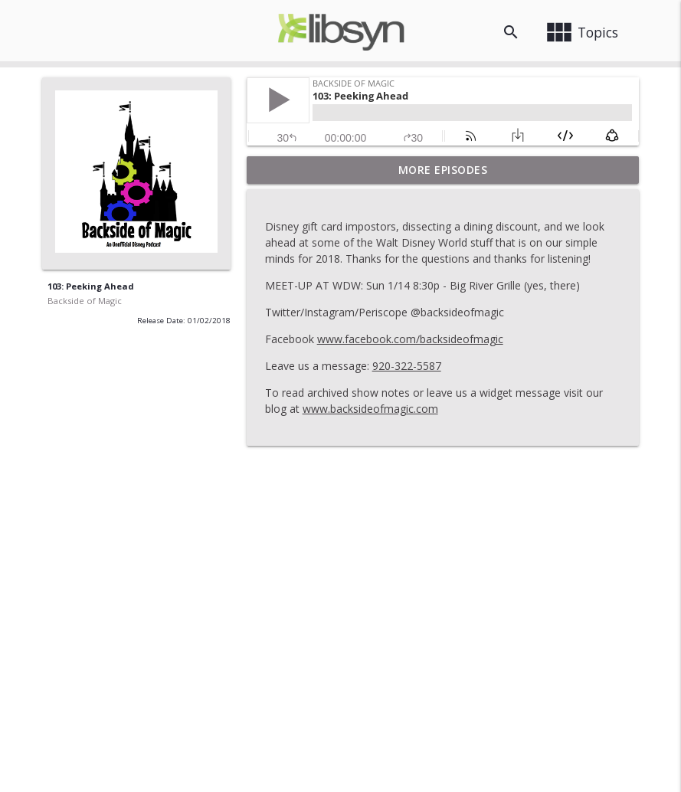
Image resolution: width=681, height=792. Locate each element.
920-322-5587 (406, 365)
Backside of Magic (84, 300)
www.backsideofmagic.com (370, 408)
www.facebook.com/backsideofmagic (410, 339)
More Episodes (443, 169)
